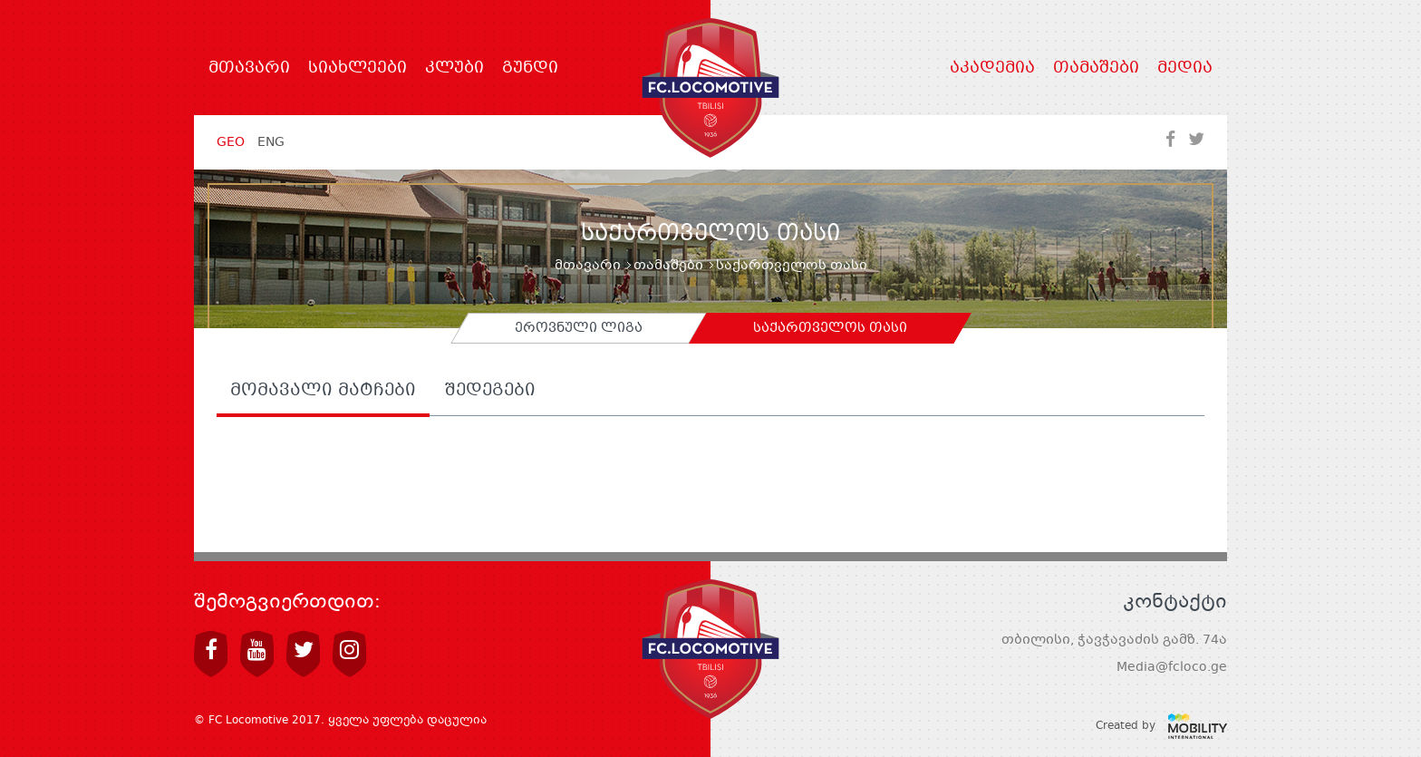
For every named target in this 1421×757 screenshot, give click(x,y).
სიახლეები (357, 69)
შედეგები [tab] (490, 391)
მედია (1185, 69)
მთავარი (249, 69)
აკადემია (992, 69)
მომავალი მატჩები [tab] (323, 391)
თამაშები (1096, 69)
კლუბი (454, 69)
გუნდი (530, 69)
